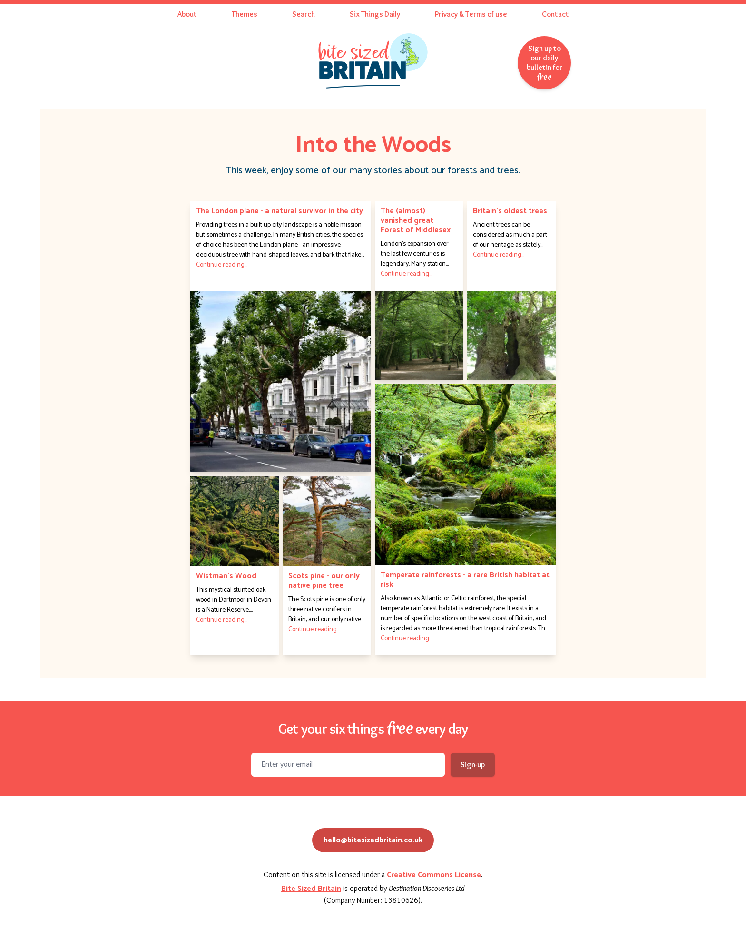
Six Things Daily (375, 14)
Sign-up (473, 764)
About (187, 14)
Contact (555, 14)
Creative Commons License (434, 875)
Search (303, 14)
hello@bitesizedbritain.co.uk (373, 840)
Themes (244, 14)
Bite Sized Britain (311, 888)
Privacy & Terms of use (471, 14)
